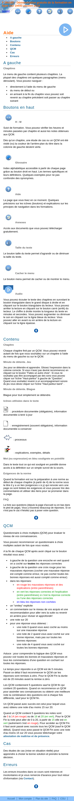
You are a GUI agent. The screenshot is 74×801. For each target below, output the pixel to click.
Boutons (15, 41)
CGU (63, 798)
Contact (28, 778)
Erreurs (14, 56)
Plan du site (42, 798)
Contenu (15, 45)
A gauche (16, 37)
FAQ (54, 798)
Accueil (6, 11)
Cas (12, 52)
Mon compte (25, 798)
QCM (13, 48)
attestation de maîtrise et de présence (26, 736)
